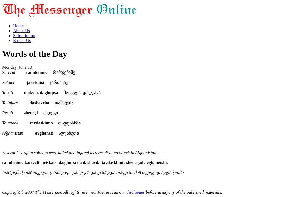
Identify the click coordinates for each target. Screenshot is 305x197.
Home (18, 25)
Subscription (24, 35)
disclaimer (135, 192)
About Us (21, 30)
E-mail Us (22, 40)
